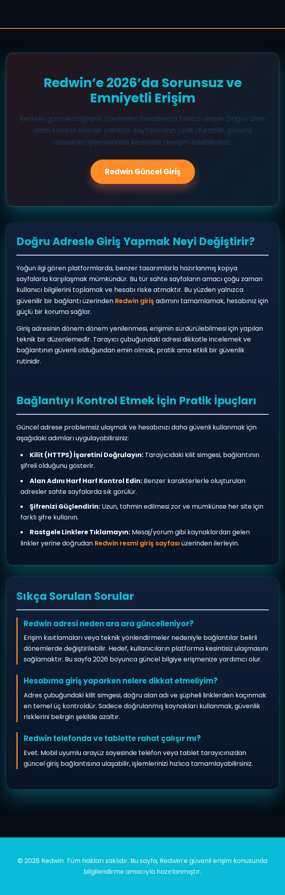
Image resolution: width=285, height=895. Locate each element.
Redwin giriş (134, 301)
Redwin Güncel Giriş (143, 172)
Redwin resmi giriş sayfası (137, 543)
